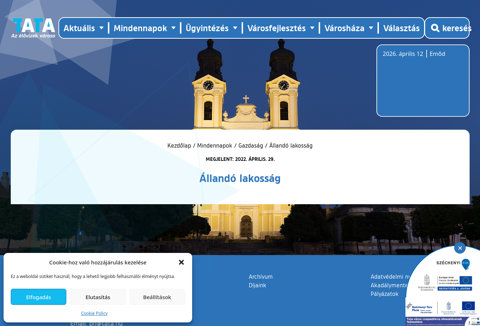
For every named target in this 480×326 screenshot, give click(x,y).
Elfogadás (38, 297)
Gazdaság (250, 145)
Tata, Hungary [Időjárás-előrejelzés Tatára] (423, 85)
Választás (401, 27)
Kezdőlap (180, 145)
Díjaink (257, 285)
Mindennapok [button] (140, 27)
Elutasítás (97, 297)
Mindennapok (214, 145)
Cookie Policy (94, 313)
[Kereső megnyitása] (447, 28)
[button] (181, 262)
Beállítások (157, 297)
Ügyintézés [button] (207, 27)
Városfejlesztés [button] (276, 27)
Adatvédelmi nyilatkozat (402, 276)
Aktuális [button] (79, 27)
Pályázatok (385, 293)
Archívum (261, 276)
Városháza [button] (344, 27)
